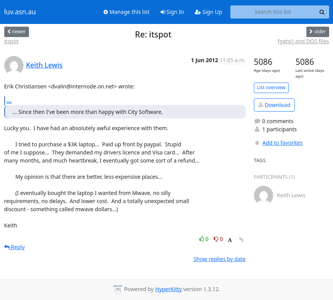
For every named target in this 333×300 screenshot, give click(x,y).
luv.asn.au (20, 12)
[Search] (322, 12)
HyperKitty (168, 289)
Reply (14, 247)
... (9, 100)
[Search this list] (273, 12)
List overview (271, 87)
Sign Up (208, 11)
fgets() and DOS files (303, 41)
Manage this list (126, 11)
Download (274, 104)
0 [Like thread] (204, 238)
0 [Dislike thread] (218, 238)
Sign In (172, 11)
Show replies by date (220, 259)
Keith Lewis (44, 64)
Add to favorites (278, 142)
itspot (11, 41)
